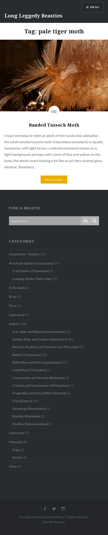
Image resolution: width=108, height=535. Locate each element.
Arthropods (17, 288)
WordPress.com (53, 522)
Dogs (16, 450)
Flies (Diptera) (22, 401)
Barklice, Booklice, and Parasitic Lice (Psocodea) (45, 347)
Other (13, 466)
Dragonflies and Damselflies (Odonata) (39, 393)
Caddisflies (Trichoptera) (29, 370)
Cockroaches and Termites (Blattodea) (38, 378)
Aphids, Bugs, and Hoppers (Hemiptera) (39, 339)
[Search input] (45, 220)
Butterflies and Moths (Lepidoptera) (37, 362)
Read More (54, 179)
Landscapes (17, 433)
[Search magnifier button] (94, 220)
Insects (14, 324)
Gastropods (17, 315)
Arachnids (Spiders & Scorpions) (31, 263)
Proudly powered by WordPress (41, 517)
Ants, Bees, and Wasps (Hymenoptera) (38, 332)
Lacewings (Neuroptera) (29, 408)
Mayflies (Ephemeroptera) (30, 424)
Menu (94, 7)
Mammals (16, 442)
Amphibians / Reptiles (24, 254)
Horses (17, 457)
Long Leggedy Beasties (33, 15)
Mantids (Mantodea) (26, 416)
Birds (12, 297)
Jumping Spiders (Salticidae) (31, 279)
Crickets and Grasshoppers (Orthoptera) (40, 385)
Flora (12, 306)
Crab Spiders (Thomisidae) (30, 271)
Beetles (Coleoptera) (26, 355)
